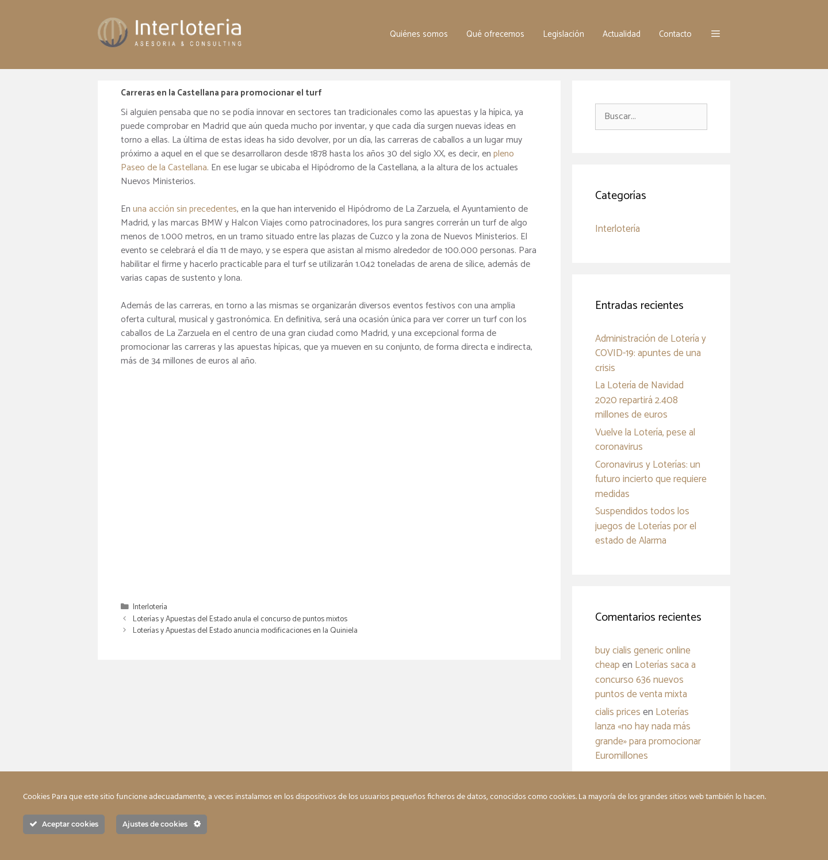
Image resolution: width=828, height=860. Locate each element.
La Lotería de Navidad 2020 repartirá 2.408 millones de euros (639, 400)
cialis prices (618, 712)
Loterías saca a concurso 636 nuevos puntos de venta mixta (645, 679)
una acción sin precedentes (185, 209)
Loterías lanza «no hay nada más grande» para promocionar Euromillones (648, 734)
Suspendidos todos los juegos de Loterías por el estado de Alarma (645, 526)
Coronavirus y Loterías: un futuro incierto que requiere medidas (651, 479)
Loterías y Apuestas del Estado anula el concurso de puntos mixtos (240, 619)
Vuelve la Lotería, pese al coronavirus (645, 440)
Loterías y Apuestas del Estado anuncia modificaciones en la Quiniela (245, 630)
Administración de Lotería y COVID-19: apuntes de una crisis (650, 353)
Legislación (563, 34)
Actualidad (622, 34)
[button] (715, 34)
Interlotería (150, 607)
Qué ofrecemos (495, 34)
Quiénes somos (419, 34)
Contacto (675, 34)
